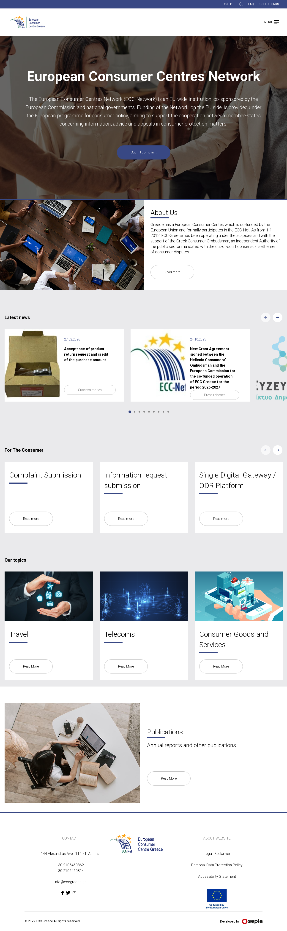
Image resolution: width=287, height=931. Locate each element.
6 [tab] (154, 412)
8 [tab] (163, 412)
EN (226, 4)
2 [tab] (134, 412)
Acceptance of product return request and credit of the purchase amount (86, 354)
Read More (31, 666)
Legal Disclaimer (217, 853)
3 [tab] (139, 412)
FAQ (251, 4)
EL (231, 4)
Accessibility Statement (217, 876)
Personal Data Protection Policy (217, 865)
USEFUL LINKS (269, 4)
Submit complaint (143, 152)
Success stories (90, 390)
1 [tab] (129, 411)
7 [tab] (158, 412)
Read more (172, 272)
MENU (268, 22)
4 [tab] (144, 412)
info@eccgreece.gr (70, 882)
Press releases (214, 395)
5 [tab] (149, 412)
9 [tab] (168, 412)
